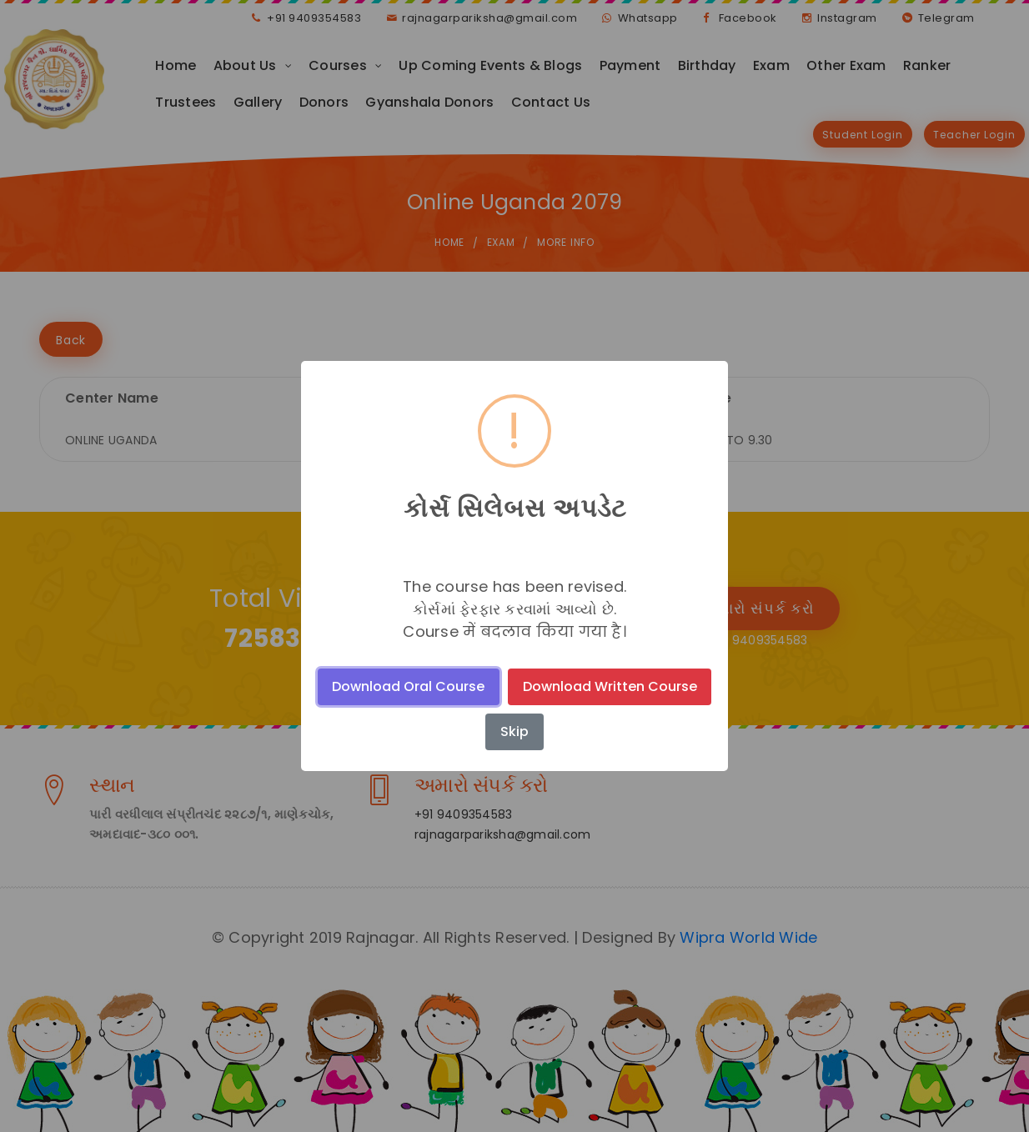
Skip (514, 731)
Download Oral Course (408, 686)
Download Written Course (610, 686)
